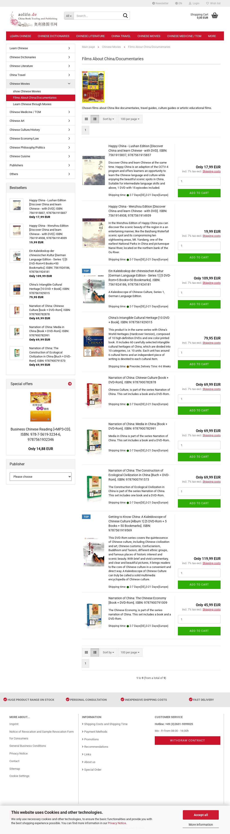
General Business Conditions (27, 745)
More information (201, 824)
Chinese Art (17, 120)
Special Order (91, 769)
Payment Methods (94, 731)
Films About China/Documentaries (35, 97)
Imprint (13, 724)
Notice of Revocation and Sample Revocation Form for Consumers (41, 735)
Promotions (90, 739)
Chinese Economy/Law (24, 138)
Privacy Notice (117, 823)
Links (86, 754)
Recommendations (95, 746)
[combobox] (108, 119)
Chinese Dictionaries (53, 36)
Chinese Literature (90, 36)
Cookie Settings (19, 776)
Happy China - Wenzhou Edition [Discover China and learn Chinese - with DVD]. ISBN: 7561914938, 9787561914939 (137, 211)
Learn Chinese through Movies (32, 104)
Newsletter (160, 3)
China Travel (121, 36)
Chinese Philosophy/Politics (27, 147)
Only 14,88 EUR (40, 449)
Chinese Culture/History (25, 129)
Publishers (16, 165)
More (212, 36)
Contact (14, 761)
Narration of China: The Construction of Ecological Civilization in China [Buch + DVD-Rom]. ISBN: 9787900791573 (138, 475)
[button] (179, 3)
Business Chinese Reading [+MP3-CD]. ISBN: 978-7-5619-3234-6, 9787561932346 (41, 434)
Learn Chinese (20, 36)
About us (88, 762)
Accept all (201, 815)
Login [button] (194, 3)
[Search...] (69, 16)
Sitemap (14, 768)
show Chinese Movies (27, 91)
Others (14, 174)
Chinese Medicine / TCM (184, 36)
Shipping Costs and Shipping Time (105, 724)
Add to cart (199, 193)
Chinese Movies (148, 36)
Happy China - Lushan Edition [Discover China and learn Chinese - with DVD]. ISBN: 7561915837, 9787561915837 (137, 150)
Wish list (213, 3)
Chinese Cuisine (20, 156)
